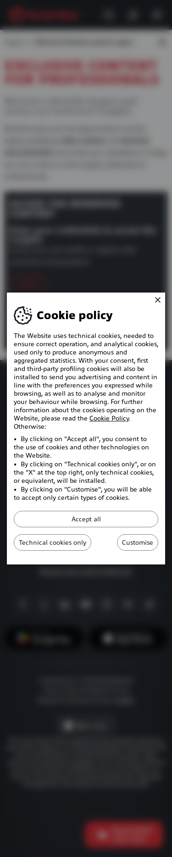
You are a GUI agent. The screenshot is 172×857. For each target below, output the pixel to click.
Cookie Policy (109, 418)
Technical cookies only (52, 542)
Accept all (86, 519)
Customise (137, 542)
